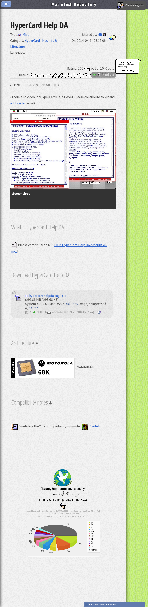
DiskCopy (71, 304)
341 (48, 85)
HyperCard (32, 40)
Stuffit (34, 308)
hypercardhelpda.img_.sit (45, 296)
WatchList (103, 74)
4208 (35, 85)
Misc (23, 34)
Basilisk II (92, 426)
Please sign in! (131, 5)
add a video (18, 103)
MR (99, 34)
